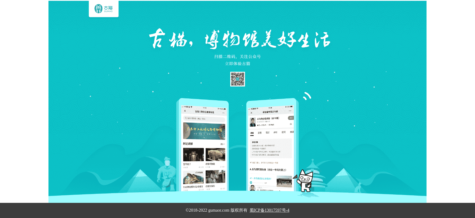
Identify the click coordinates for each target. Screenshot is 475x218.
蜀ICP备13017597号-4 (269, 210)
